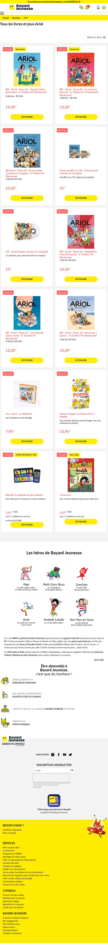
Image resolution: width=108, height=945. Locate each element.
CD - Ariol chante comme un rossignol (27, 251)
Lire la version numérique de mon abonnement (23, 872)
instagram (52, 754)
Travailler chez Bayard (12, 933)
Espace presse (9, 927)
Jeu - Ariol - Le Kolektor (19, 413)
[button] (98, 7)
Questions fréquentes (12, 830)
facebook (58, 754)
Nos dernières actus (11, 924)
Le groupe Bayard (10, 930)
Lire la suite (37, 787)
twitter (70, 754)
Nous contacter (9, 833)
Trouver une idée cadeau (13, 895)
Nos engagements (10, 921)
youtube (64, 754)
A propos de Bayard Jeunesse (15, 918)
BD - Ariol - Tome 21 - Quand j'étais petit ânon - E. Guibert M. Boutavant (26, 91)
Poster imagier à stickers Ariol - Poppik (77, 415)
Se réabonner (8, 850)
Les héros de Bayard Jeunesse (54, 552)
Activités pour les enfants (14, 898)
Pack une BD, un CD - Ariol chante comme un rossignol (79, 172)
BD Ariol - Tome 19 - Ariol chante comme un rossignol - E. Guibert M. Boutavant (25, 173)
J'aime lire (65, 494)
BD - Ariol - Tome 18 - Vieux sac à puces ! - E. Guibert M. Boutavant (78, 334)
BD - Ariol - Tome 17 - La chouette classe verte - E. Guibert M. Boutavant (25, 335)
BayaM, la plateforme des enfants (24, 494)
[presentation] (51, 777)
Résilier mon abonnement (14, 869)
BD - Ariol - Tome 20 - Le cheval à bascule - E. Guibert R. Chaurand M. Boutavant (79, 92)
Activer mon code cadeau (14, 884)
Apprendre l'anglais (11, 901)
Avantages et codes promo (14, 857)
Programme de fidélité (12, 853)
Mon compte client (11, 847)
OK (72, 770)
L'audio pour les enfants (13, 907)
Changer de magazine (12, 866)
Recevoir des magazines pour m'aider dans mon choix (26, 875)
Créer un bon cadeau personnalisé (17, 878)
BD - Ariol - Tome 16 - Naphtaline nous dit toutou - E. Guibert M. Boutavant (78, 254)
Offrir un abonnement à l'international (19, 860)
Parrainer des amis (11, 863)
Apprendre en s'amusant (13, 904)
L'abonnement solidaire (13, 881)
